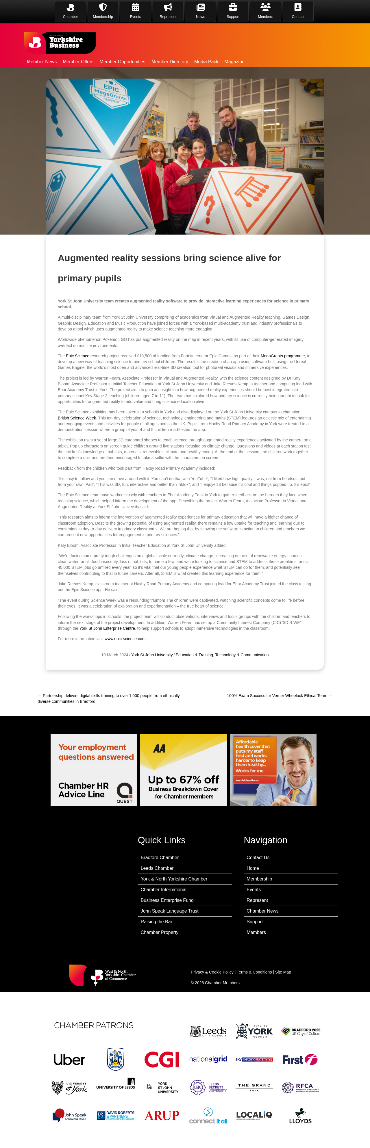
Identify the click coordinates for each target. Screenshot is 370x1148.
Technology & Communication (242, 677)
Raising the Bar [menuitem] (156, 921)
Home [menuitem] (253, 868)
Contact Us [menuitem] (258, 857)
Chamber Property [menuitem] (160, 932)
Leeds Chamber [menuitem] (157, 868)
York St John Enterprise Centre (107, 650)
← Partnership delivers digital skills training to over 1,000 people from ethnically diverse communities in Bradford (109, 698)
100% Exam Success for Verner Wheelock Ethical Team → (279, 695)
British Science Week (77, 440)
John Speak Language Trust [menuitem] (170, 911)
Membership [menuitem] (259, 878)
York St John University (152, 677)
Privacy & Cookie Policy (212, 972)
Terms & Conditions (254, 972)
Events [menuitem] (254, 889)
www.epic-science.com (125, 660)
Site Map (283, 972)
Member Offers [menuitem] (78, 61)
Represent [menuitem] (257, 900)
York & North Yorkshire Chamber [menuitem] (174, 878)
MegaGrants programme (283, 378)
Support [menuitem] (255, 921)
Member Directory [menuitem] (169, 61)
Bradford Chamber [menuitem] (160, 857)
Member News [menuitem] (42, 61)
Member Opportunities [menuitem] (122, 61)
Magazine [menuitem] (235, 61)
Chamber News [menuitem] (262, 911)
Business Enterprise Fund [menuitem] (167, 900)
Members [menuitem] (256, 932)
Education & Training (194, 677)
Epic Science (77, 378)
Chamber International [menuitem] (163, 889)
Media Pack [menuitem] (206, 61)
